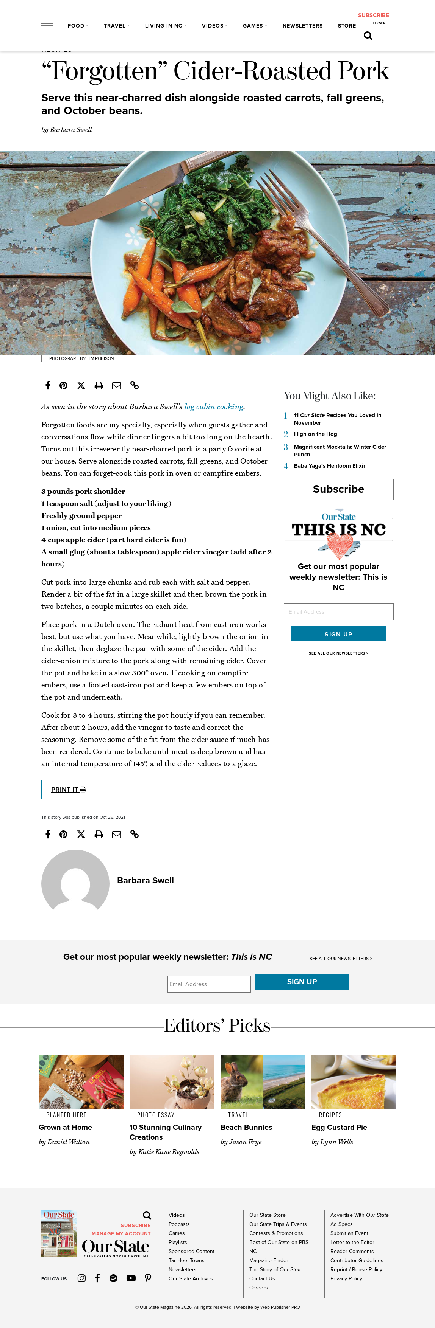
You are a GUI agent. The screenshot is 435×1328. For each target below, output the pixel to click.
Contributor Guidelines (356, 1260)
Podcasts (179, 1224)
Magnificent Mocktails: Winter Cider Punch (340, 451)
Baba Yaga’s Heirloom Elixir (329, 465)
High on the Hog (315, 434)
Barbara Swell (71, 130)
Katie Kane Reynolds (168, 1152)
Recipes (330, 1114)
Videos (213, 26)
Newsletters (303, 26)
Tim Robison (100, 358)
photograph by (67, 358)
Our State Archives (191, 1278)
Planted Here (66, 1114)
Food (76, 26)
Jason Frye (245, 1142)
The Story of (275, 1269)
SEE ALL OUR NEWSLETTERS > (339, 653)
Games (253, 26)
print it (68, 789)
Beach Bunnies (246, 1127)
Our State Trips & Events (278, 1224)
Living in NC (164, 26)
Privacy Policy (346, 1278)
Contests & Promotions (276, 1233)
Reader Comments (352, 1251)
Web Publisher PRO (280, 1307)
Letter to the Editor (352, 1242)
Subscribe (339, 489)
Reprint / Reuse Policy (356, 1269)
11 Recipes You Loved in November (338, 419)
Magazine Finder (268, 1260)
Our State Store (267, 1215)
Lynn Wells (336, 1142)
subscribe (373, 15)
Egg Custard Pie (339, 1127)
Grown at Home (65, 1127)
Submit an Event (349, 1233)
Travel (114, 26)
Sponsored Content (191, 1251)
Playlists (178, 1242)
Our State (149, 1307)
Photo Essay (156, 1114)
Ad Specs (341, 1224)
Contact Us (262, 1278)
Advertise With (359, 1215)
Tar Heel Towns (187, 1260)
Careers (258, 1288)
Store (347, 26)
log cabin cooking (214, 406)
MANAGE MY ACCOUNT (121, 1234)
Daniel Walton (68, 1142)
